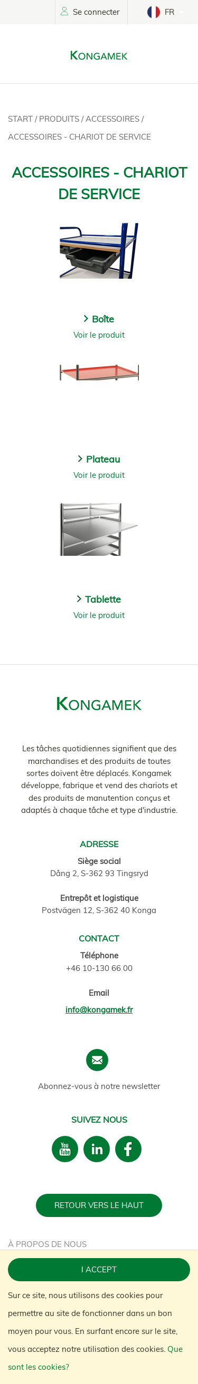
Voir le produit (99, 335)
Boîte (103, 319)
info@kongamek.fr (99, 1010)
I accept (99, 1269)
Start (21, 119)
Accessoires (114, 119)
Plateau (103, 459)
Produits (60, 119)
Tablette (103, 599)
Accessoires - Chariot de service (79, 137)
